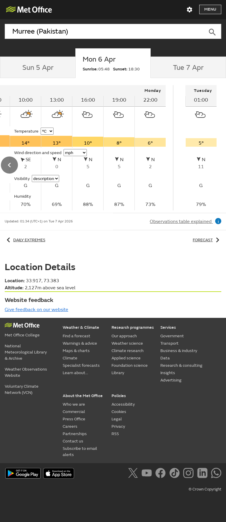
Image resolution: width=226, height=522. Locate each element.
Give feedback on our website (36, 310)
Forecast (207, 240)
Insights (167, 372)
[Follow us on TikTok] (175, 474)
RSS (115, 433)
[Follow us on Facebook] (161, 474)
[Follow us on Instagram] (189, 474)
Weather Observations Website (26, 372)
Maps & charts (76, 350)
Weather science (127, 343)
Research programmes (133, 327)
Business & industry (178, 350)
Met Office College (22, 335)
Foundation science (130, 365)
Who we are (74, 404)
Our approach (124, 335)
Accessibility (123, 404)
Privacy (118, 426)
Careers (70, 426)
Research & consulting (181, 365)
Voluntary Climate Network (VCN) (22, 389)
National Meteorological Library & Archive (26, 352)
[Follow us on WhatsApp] (216, 474)
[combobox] (104, 31)
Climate (70, 358)
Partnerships (75, 433)
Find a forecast (76, 335)
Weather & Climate (81, 327)
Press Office (74, 419)
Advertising (171, 380)
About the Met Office (83, 395)
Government (172, 335)
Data (165, 358)
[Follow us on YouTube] (148, 474)
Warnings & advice (80, 343)
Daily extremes (25, 240)
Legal (117, 419)
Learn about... (75, 372)
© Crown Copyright (205, 489)
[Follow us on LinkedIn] (203, 474)
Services (168, 327)
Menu (210, 9)
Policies (119, 395)
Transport (169, 343)
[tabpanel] (201, 147)
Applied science (126, 358)
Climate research (128, 350)
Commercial (74, 411)
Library (118, 372)
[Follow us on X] (134, 474)
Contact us (73, 441)
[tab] (37, 67)
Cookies (119, 411)
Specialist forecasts (81, 365)
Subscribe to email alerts (80, 451)
